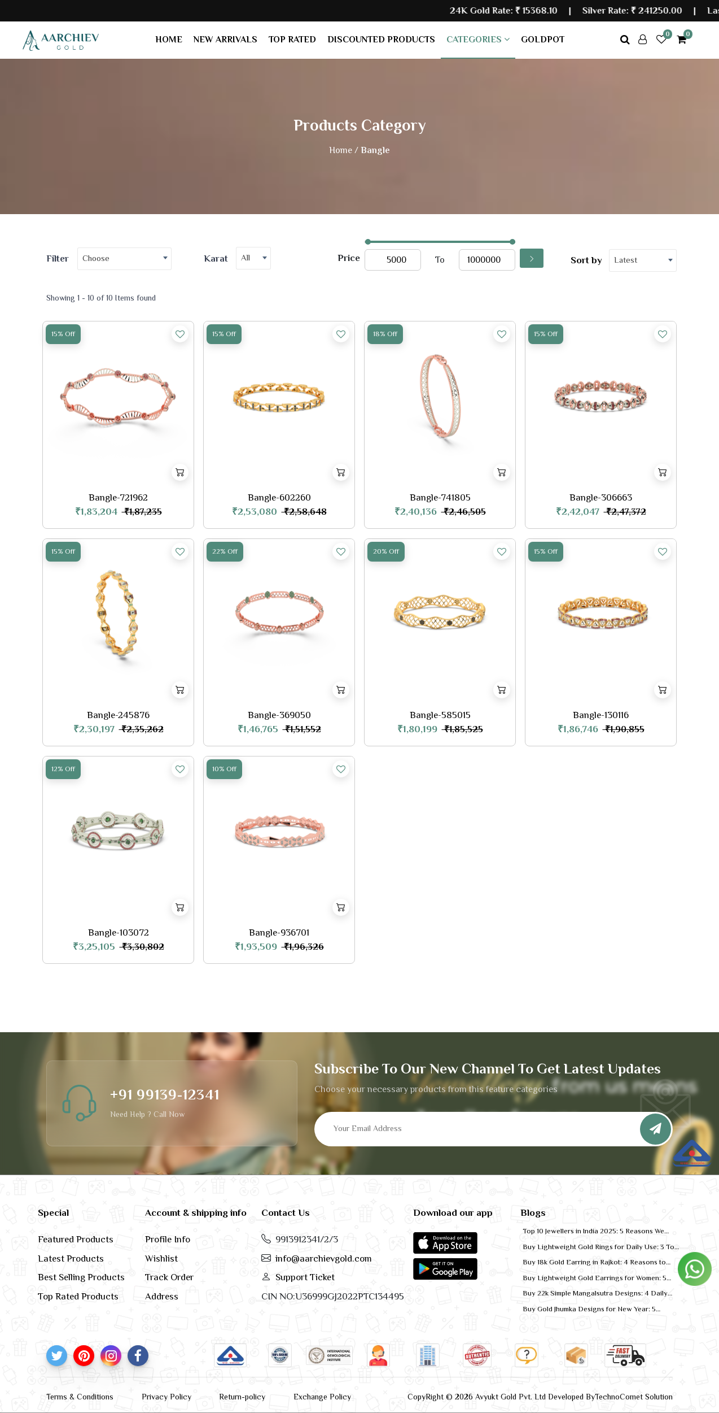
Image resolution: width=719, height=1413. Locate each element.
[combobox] (124, 258)
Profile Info (167, 1239)
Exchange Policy (322, 1396)
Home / (343, 150)
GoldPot (542, 39)
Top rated (292, 39)
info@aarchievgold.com (323, 1258)
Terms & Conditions (79, 1396)
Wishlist (161, 1258)
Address (161, 1296)
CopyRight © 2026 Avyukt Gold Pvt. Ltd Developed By (501, 1396)
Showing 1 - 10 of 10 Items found (101, 297)
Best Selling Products (81, 1277)
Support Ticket (305, 1277)
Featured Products (75, 1239)
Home (168, 39)
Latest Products (71, 1258)
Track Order (169, 1277)
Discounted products (381, 39)
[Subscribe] (655, 1129)
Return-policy (242, 1396)
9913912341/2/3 (306, 1239)
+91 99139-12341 (165, 1094)
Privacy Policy (166, 1396)
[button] (445, 1242)
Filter (57, 258)
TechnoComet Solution (634, 1396)
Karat (216, 258)
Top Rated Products (78, 1296)
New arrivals (225, 39)
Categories (478, 39)
